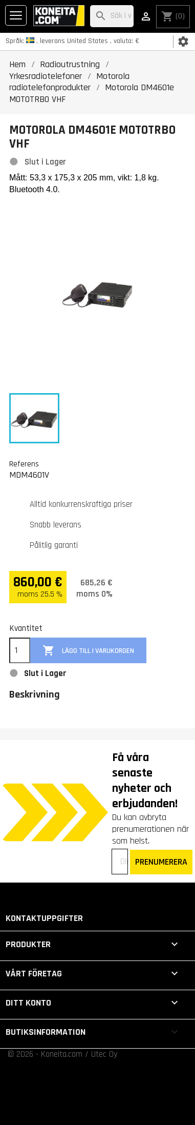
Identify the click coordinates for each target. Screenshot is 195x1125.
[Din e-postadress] (120, 861)
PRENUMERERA (161, 862)
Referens (24, 464)
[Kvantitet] (19, 650)
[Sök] (112, 16)
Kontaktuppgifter (44, 918)
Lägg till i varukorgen (88, 650)
